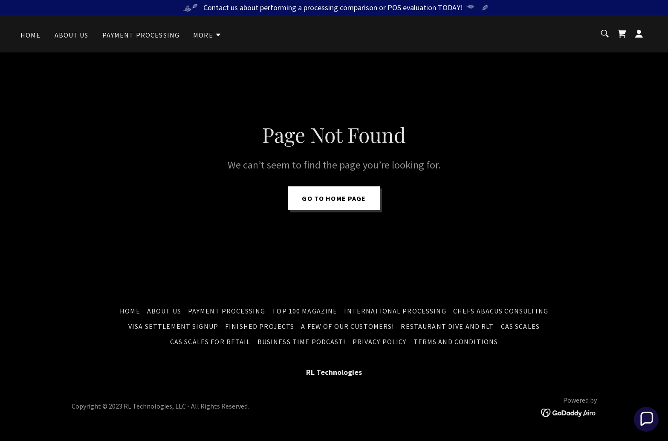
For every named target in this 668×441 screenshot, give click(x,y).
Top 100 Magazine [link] (304, 311)
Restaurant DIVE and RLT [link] (447, 326)
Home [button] (130, 311)
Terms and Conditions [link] (456, 341)
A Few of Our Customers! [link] (347, 326)
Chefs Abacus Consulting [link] (500, 311)
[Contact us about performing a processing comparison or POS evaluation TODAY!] (334, 7)
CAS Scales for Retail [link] (210, 341)
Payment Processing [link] (140, 35)
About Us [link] (72, 35)
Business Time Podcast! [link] (301, 341)
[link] (621, 33)
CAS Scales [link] (520, 326)
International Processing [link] (395, 311)
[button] (207, 35)
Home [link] (30, 35)
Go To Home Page (334, 198)
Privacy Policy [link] (380, 341)
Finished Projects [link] (259, 326)
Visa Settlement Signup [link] (173, 326)
